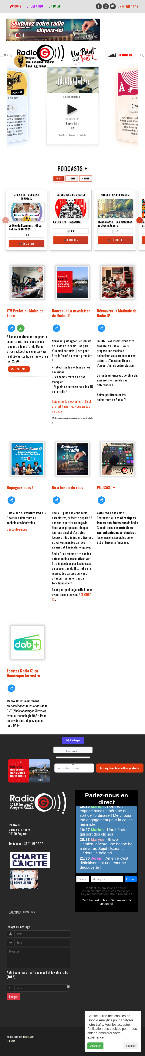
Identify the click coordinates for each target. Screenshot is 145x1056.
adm (11, 1041)
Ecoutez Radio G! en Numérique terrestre (23, 673)
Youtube (82, 135)
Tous (59, 178)
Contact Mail (29, 912)
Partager (73, 740)
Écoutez (18, 369)
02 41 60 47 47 (128, 6)
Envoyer (13, 996)
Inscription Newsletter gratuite (119, 768)
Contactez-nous (17, 529)
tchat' (55, 6)
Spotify (61, 135)
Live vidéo (35, 6)
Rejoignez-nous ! (20, 487)
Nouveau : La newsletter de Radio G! (71, 313)
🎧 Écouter (26, 243)
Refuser (131, 1045)
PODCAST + (106, 487)
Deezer (72, 135)
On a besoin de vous (67, 487)
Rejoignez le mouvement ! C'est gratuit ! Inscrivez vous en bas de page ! (71, 406)
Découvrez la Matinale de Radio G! (117, 313)
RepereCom (28, 1037)
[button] (132, 108)
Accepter (95, 1045)
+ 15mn (85, 178)
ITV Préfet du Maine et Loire (25, 313)
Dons (15, 6)
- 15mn (71, 178)
